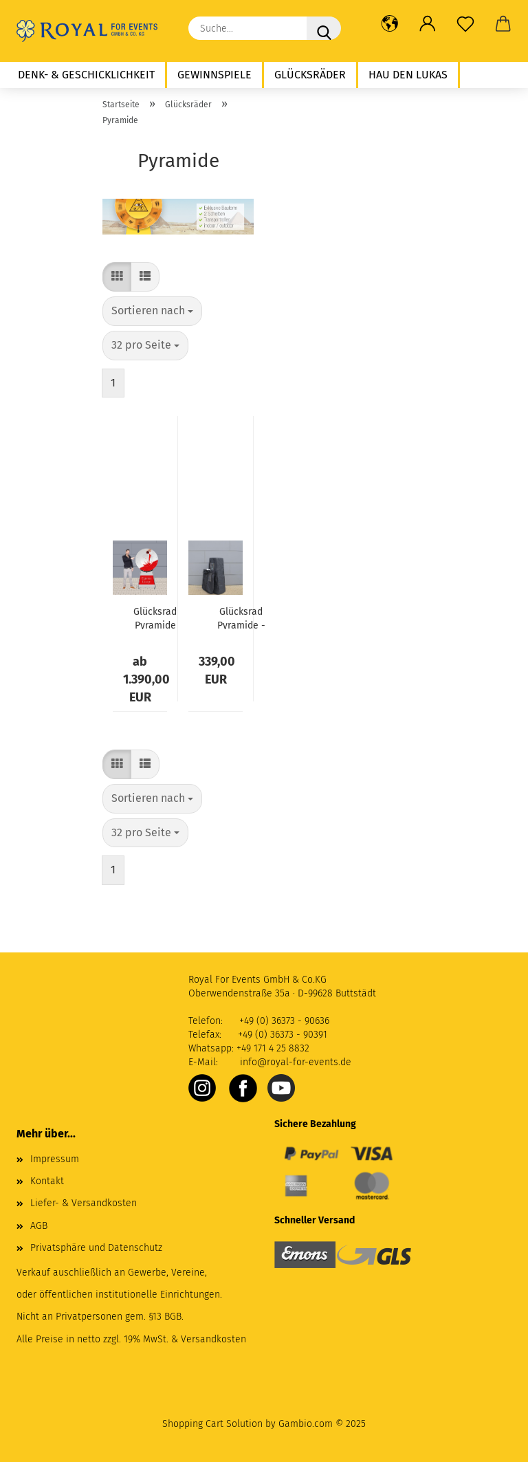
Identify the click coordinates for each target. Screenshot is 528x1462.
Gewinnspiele (214, 74)
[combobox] (152, 311)
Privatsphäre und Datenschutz (96, 1248)
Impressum (54, 1159)
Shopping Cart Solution (212, 1424)
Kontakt (47, 1181)
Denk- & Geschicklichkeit (86, 74)
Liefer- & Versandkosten (83, 1203)
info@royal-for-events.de (295, 1062)
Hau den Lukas (408, 74)
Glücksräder (310, 74)
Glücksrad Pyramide (155, 617)
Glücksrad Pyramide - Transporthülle (241, 617)
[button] (389, 24)
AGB (38, 1226)
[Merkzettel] (465, 24)
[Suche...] (324, 28)
